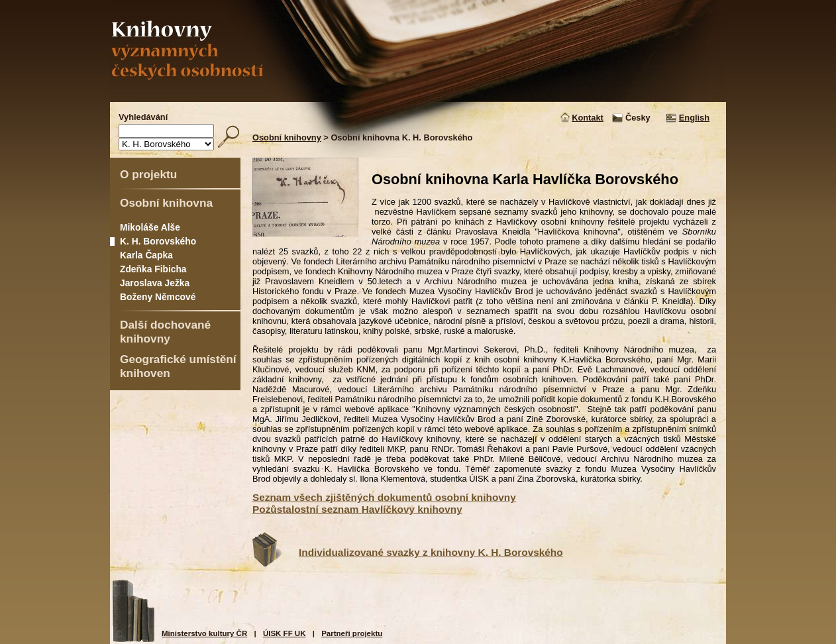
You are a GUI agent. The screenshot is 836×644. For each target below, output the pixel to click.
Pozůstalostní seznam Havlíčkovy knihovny (357, 509)
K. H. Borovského (158, 241)
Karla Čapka (146, 255)
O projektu (148, 174)
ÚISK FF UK (284, 633)
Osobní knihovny (286, 137)
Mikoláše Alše (150, 227)
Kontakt (587, 118)
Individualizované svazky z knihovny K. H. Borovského (431, 552)
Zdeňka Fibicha (153, 269)
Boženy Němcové (157, 297)
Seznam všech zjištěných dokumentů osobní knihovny (384, 497)
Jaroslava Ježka (154, 283)
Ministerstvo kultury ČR (204, 633)
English (694, 118)
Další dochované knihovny (165, 331)
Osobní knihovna (166, 202)
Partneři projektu (351, 633)
